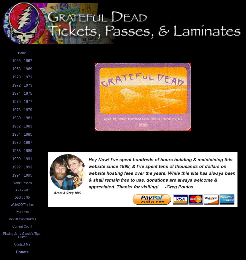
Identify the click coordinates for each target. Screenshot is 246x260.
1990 (16, 159)
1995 (28, 175)
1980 (16, 118)
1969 (28, 69)
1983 (28, 126)
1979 (28, 110)
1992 (16, 167)
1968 (16, 69)
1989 (28, 151)
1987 (28, 142)
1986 (16, 142)
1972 (16, 85)
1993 (28, 167)
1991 (28, 159)
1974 (16, 93)
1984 (16, 134)
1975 (28, 93)
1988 (16, 151)
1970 (16, 77)
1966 (16, 61)
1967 (28, 61)
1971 (28, 77)
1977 (28, 101)
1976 (16, 101)
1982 (16, 126)
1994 (16, 175)
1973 (28, 85)
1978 (16, 110)
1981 (28, 118)
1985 (28, 134)
